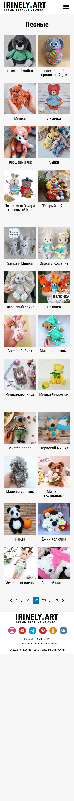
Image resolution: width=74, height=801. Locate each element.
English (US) (43, 786)
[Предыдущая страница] (11, 747)
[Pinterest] (43, 778)
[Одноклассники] (53, 778)
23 (44, 747)
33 (56, 747)
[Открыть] (66, 7)
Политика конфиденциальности (39, 790)
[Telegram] (32, 778)
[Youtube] (22, 778)
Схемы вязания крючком (25, 7)
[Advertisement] (37, 256)
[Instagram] (12, 778)
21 (28, 747)
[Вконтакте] (63, 778)
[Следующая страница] (63, 747)
